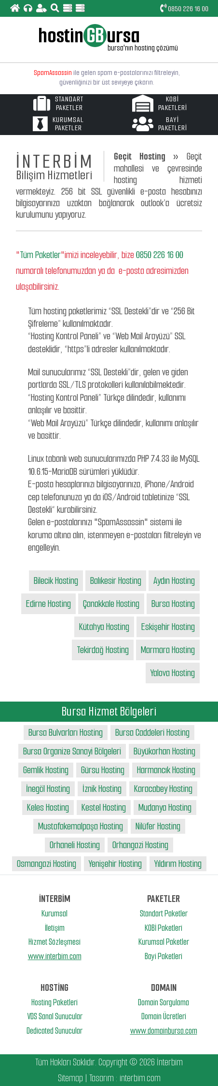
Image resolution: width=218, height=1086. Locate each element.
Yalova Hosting (172, 672)
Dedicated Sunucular (54, 1031)
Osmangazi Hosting (46, 863)
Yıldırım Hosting (178, 863)
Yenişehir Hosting (115, 863)
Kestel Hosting (104, 807)
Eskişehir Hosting (168, 626)
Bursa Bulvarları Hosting (65, 732)
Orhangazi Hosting (140, 845)
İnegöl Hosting (48, 788)
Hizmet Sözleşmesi (54, 942)
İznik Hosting (102, 788)
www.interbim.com (55, 956)
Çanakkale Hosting (111, 603)
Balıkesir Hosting (115, 580)
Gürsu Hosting (102, 770)
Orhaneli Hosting (75, 845)
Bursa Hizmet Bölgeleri (109, 711)
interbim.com (140, 1078)
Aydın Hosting (174, 580)
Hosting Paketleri (54, 1002)
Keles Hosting (48, 807)
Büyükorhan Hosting (164, 751)
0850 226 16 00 (184, 8)
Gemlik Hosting (45, 770)
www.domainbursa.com (163, 1031)
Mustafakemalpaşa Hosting (80, 826)
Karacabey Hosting (163, 788)
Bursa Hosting (173, 603)
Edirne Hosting (48, 603)
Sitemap (70, 1078)
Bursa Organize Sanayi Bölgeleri (72, 751)
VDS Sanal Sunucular (54, 1016)
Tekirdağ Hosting (103, 649)
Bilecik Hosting (56, 580)
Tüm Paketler (40, 254)
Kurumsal (54, 913)
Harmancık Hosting (166, 770)
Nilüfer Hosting (158, 826)
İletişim (55, 928)
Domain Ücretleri (163, 1016)
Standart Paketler (164, 913)
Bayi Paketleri (163, 956)
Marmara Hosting (168, 649)
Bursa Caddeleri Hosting (152, 732)
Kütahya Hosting (104, 626)
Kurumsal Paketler (163, 942)
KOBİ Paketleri (163, 928)
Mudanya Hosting (164, 807)
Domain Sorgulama (163, 1002)
